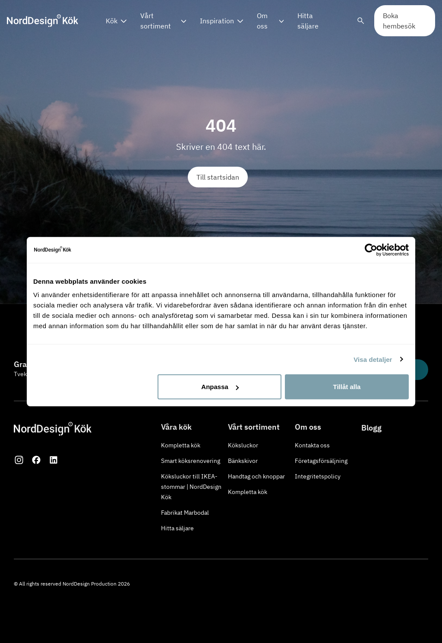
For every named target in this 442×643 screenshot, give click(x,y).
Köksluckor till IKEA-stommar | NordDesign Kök (191, 486)
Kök (111, 20)
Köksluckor (243, 445)
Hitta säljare (308, 20)
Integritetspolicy (318, 476)
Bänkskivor (243, 461)
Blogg (371, 428)
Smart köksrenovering (190, 461)
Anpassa (220, 386)
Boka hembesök (399, 20)
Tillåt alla (346, 386)
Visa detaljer (373, 359)
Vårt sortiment (155, 20)
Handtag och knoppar (256, 476)
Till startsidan (217, 177)
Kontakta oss (312, 445)
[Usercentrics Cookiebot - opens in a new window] (371, 249)
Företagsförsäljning (321, 461)
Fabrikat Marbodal (185, 512)
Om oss (262, 20)
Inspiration (217, 20)
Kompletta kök (180, 445)
